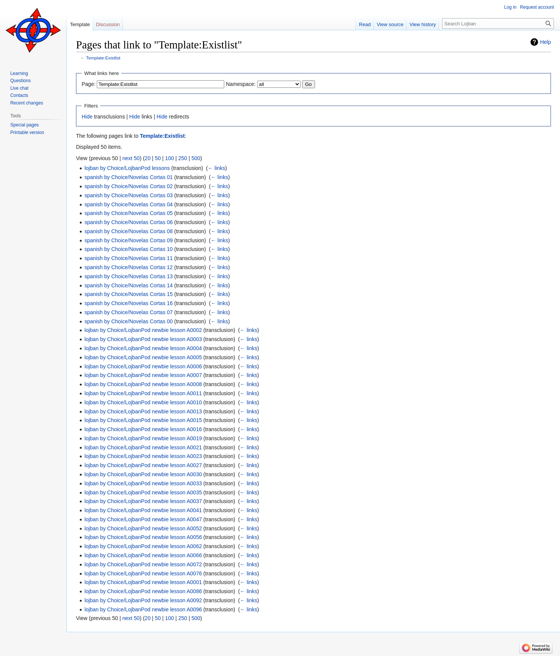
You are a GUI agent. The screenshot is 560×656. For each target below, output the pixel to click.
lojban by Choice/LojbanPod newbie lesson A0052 (143, 528)
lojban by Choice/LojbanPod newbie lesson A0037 (143, 501)
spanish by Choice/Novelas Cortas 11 (128, 258)
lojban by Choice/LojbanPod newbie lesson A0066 (143, 555)
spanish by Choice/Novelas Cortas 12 (128, 267)
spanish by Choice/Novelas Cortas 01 (128, 177)
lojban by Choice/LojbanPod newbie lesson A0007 (143, 375)
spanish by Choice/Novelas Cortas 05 (128, 213)
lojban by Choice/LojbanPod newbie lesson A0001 (143, 582)
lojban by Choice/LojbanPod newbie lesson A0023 (143, 456)
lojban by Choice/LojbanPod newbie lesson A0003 (143, 339)
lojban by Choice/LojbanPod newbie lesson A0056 (143, 537)
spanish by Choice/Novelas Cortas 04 (128, 204)
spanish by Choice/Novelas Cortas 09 (128, 240)
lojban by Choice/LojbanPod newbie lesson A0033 (143, 483)
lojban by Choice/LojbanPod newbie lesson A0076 (143, 573)
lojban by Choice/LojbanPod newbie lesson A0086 (143, 591)
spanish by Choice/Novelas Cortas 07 (128, 312)
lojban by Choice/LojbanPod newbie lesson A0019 (143, 438)
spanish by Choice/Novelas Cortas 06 (128, 222)
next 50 (131, 158)
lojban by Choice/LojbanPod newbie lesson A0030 (143, 474)
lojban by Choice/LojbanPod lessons (127, 168)
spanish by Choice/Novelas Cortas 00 (128, 321)
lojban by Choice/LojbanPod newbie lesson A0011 (143, 393)
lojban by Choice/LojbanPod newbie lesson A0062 (143, 546)
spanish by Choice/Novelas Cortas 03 (128, 195)
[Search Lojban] (498, 23)
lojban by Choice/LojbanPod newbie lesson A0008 (143, 384)
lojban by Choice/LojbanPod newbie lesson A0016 (143, 429)
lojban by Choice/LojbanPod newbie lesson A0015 (143, 420)
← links (216, 168)
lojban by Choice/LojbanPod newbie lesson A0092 (143, 600)
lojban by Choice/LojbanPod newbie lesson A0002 (143, 330)
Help (545, 42)
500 (195, 158)
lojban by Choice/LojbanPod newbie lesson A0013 (143, 411)
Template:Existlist (103, 57)
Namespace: (241, 84)
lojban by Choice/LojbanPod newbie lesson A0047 (143, 519)
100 (169, 158)
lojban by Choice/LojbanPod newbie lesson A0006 (143, 366)
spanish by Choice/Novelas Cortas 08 (128, 231)
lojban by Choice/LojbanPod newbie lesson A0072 (143, 564)
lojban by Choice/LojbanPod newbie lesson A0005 (143, 357)
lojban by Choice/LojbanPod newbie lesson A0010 (143, 402)
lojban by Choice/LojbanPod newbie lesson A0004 (143, 348)
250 (182, 158)
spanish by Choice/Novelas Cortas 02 (128, 186)
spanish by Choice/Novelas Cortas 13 (128, 276)
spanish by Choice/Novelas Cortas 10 (128, 249)
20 (148, 158)
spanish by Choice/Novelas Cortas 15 (128, 294)
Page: (89, 84)
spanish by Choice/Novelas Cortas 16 (128, 303)
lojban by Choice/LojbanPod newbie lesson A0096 (143, 609)
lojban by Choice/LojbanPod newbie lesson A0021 (143, 447)
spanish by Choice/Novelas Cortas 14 (128, 285)
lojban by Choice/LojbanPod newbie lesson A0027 (143, 465)
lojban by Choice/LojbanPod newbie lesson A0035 (143, 492)
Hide (87, 117)
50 (158, 158)
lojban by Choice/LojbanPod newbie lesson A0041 (143, 510)
